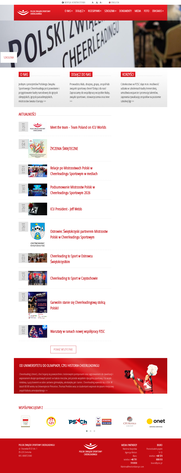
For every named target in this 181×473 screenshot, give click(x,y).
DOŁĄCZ (80, 13)
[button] (87, 431)
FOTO (146, 13)
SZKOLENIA (110, 13)
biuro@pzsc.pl (156, 462)
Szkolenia (9, 57)
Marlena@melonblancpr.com (132, 466)
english (114, 2)
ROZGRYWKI (94, 13)
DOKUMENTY (125, 13)
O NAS (68, 13)
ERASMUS (157, 13)
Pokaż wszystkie (63, 349)
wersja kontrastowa (73, 2)
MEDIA (138, 13)
